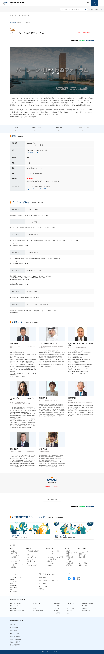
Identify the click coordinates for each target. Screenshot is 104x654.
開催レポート (13, 587)
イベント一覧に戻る (52, 499)
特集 (11, 589)
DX (48, 555)
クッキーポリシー (43, 586)
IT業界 (68, 559)
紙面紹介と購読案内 (15, 642)
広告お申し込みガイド (15, 639)
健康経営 (13, 557)
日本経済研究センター (87, 603)
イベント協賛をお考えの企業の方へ (48, 580)
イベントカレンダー (15, 577)
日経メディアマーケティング (39, 610)
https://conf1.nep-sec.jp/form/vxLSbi (37, 189)
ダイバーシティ (31, 563)
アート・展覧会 (83, 563)
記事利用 (12, 624)
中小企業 (68, 561)
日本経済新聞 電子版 (15, 645)
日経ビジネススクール (15, 603)
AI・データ (50, 553)
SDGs (28, 553)
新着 (11, 583)
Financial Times (36, 606)
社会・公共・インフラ (33, 557)
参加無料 (27, 22)
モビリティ (50, 565)
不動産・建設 (69, 557)
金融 (67, 555)
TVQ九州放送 (70, 603)
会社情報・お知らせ (15, 636)
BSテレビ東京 (70, 608)
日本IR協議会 (85, 606)
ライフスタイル (83, 559)
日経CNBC (69, 610)
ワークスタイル (15, 555)
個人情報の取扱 (14, 627)
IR (12, 559)
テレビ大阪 (56, 608)
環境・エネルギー (31, 555)
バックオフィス (15, 563)
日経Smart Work (36, 603)
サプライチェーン (52, 563)
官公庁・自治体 (70, 563)
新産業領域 (69, 565)
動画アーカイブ (14, 585)
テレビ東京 (56, 606)
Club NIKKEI (13, 608)
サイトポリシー (43, 583)
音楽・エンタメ (83, 565)
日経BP (34, 608)
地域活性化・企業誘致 (33, 551)
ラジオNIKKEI (70, 613)
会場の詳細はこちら (32, 152)
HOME (12, 15)
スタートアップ (15, 561)
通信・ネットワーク (52, 561)
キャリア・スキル (84, 551)
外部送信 (41, 589)
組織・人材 (14, 553)
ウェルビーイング (31, 565)
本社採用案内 (13, 630)
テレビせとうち (71, 606)
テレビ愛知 (56, 610)
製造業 (19, 22)
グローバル (30, 559)
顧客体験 (13, 567)
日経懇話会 (84, 608)
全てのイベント (14, 591)
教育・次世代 (82, 555)
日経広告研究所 (86, 610)
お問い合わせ (42, 577)
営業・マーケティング (17, 565)
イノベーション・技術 (53, 551)
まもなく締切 (13, 581)
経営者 (13, 551)
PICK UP (12, 579)
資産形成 (81, 553)
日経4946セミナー (14, 606)
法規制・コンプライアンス (34, 561)
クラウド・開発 (51, 559)
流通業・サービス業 (71, 553)
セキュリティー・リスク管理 (55, 557)
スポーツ (81, 561)
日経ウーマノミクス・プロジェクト (19, 610)
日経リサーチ (57, 603)
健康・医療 (82, 557)
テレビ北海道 (57, 613)
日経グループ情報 (14, 633)
